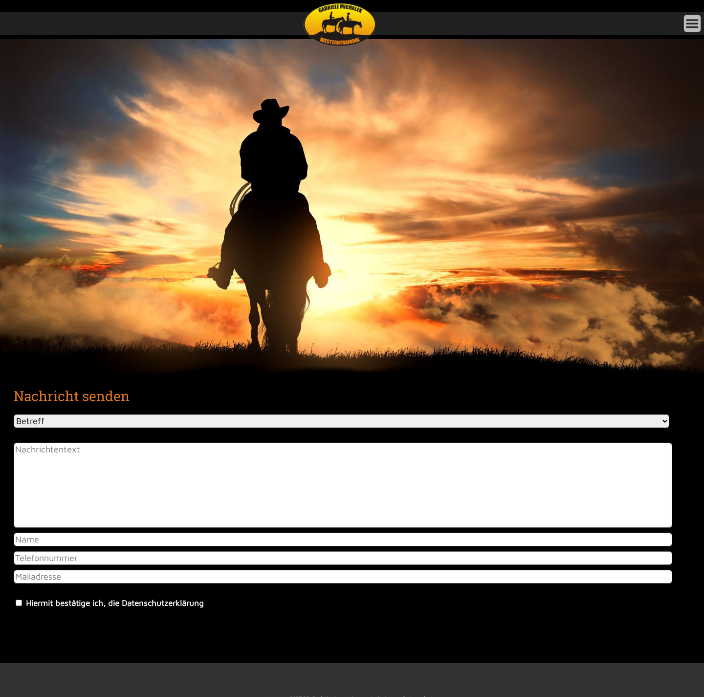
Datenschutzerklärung (163, 603)
